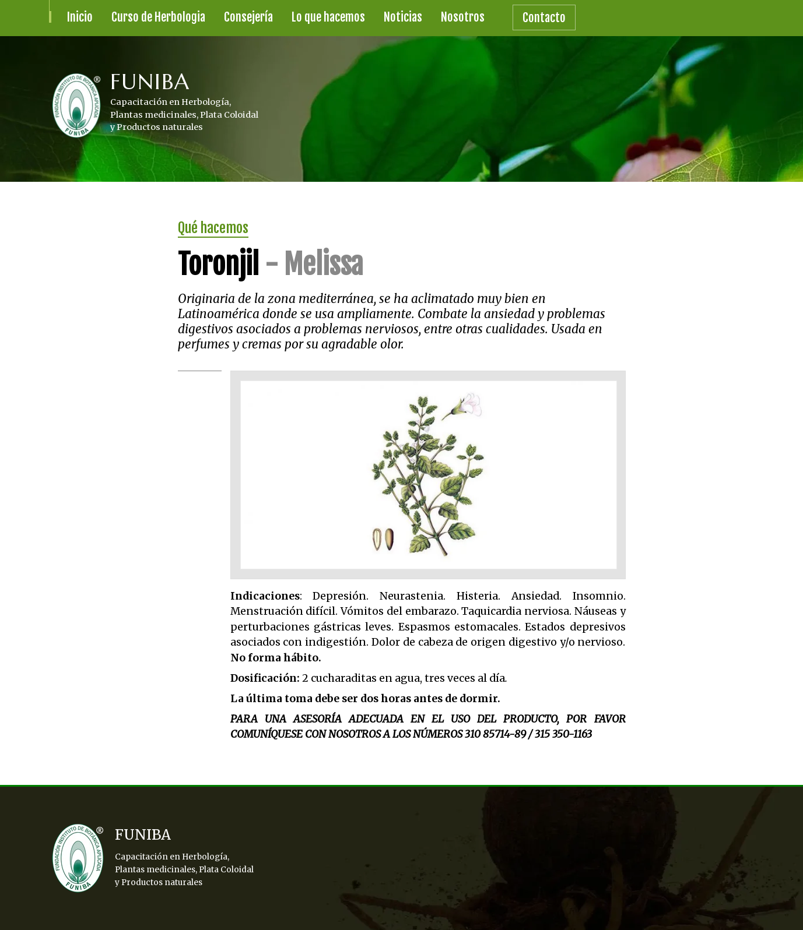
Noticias (403, 16)
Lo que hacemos (328, 16)
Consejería (248, 16)
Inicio (80, 16)
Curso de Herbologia (158, 16)
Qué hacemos (213, 228)
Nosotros (463, 16)
